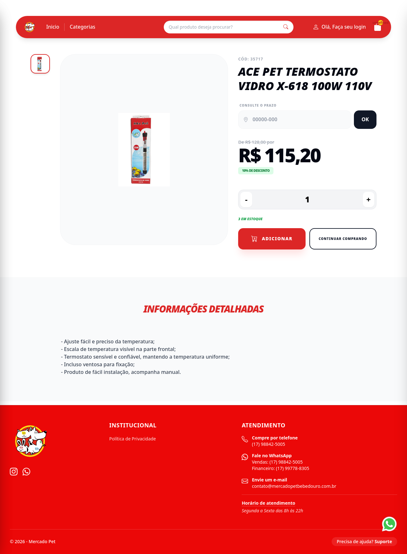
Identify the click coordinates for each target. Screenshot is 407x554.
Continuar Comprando (343, 239)
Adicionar (272, 239)
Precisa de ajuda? (364, 542)
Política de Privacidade (132, 439)
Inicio (53, 26)
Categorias (83, 26)
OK (365, 119)
